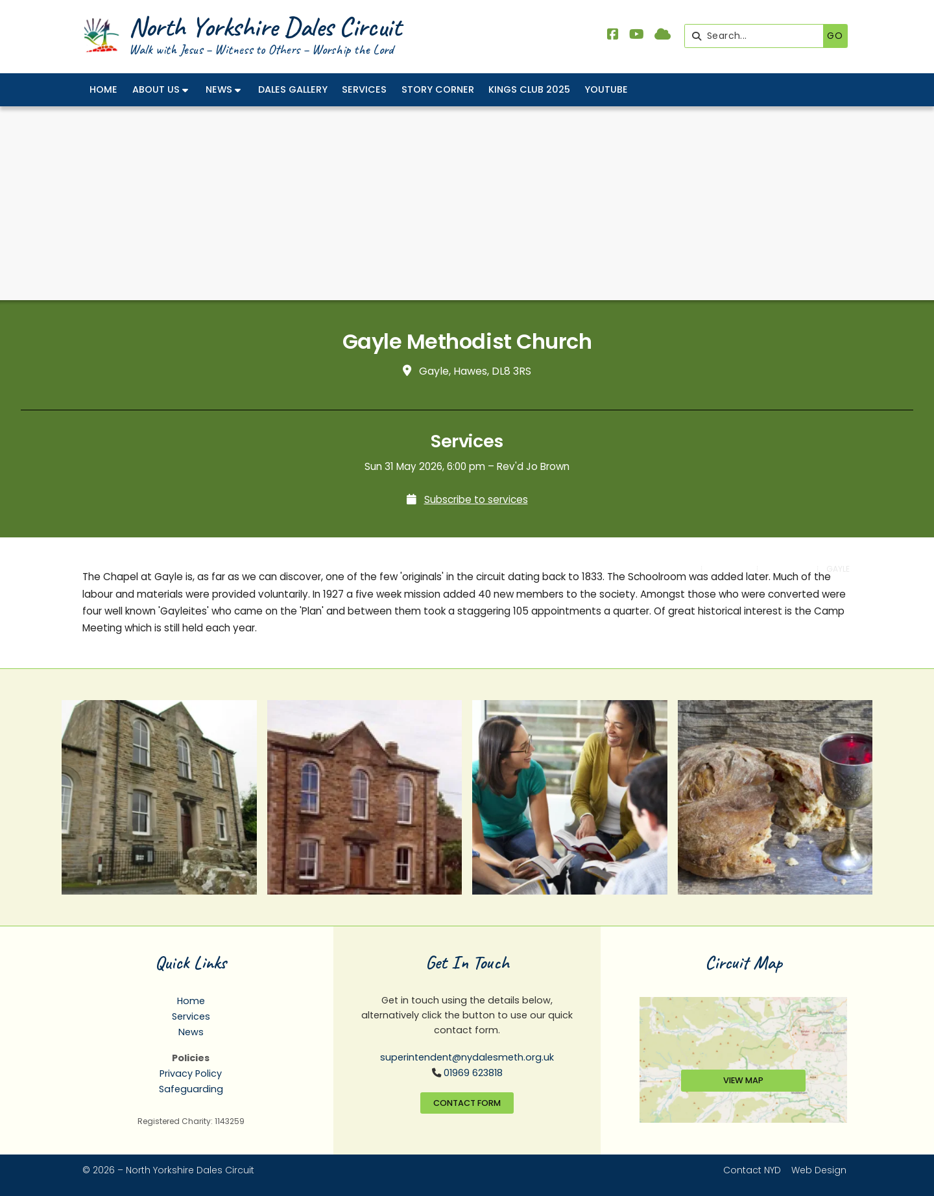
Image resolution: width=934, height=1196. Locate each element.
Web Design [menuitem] (818, 1170)
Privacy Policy (191, 1073)
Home (191, 1000)
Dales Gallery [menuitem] (293, 89)
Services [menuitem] (364, 89)
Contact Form (467, 1102)
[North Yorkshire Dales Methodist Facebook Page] (613, 35)
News (191, 1032)
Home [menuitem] (103, 89)
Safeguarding (191, 1089)
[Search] (757, 36)
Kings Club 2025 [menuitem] (529, 89)
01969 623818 (473, 1072)
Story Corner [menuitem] (437, 89)
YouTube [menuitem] (606, 89)
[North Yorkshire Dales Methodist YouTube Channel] (636, 35)
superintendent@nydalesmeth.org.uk (467, 1057)
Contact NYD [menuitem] (752, 1170)
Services (191, 1016)
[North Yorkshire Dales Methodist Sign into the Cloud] (662, 35)
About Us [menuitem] (156, 89)
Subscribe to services (476, 499)
